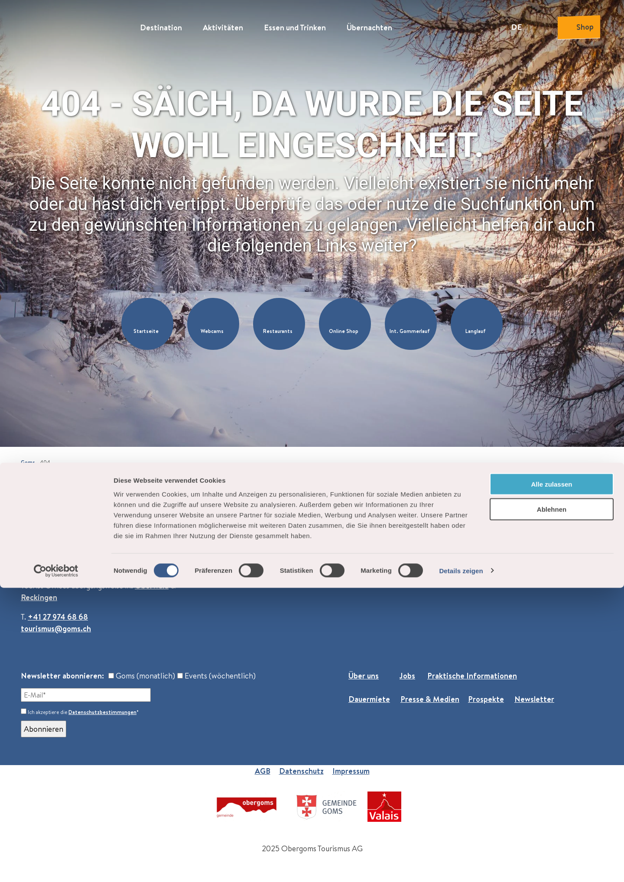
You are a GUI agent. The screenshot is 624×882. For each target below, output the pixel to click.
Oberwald (152, 585)
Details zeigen (461, 865)
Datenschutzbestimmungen (102, 712)
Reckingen (39, 597)
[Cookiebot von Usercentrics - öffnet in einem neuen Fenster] (56, 865)
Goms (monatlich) (141, 675)
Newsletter (534, 699)
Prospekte (486, 699)
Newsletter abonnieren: (62, 675)
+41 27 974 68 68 (58, 616)
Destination (161, 24)
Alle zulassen (551, 778)
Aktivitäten (223, 24)
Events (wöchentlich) (216, 675)
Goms (28, 462)
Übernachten (369, 24)
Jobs (407, 675)
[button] (147, 324)
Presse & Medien (429, 699)
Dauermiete (369, 699)
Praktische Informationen (472, 675)
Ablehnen (551, 804)
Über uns (363, 675)
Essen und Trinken (295, 24)
